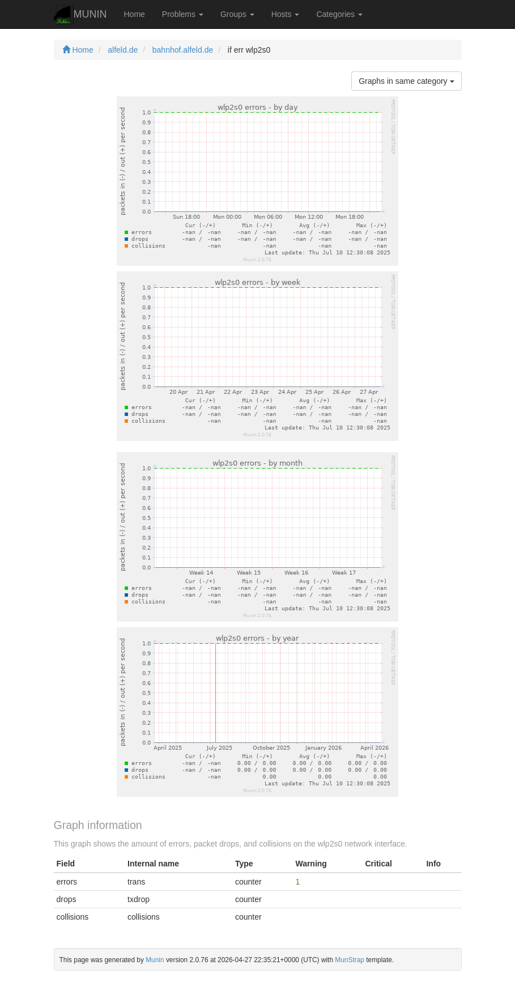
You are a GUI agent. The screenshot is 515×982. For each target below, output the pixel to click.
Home (134, 14)
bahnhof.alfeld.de (182, 49)
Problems (182, 14)
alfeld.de (123, 49)
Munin (155, 960)
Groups (237, 14)
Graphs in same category (406, 81)
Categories (339, 14)
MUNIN (80, 15)
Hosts (285, 14)
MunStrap (349, 960)
